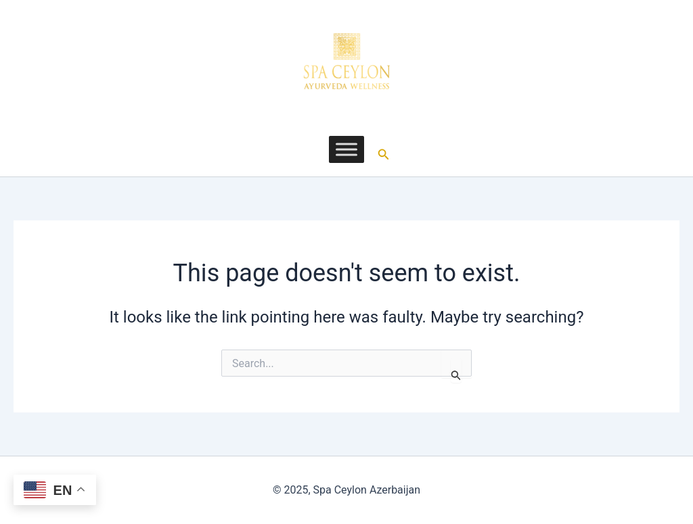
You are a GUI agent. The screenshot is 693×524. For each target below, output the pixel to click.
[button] (384, 150)
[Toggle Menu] (346, 149)
